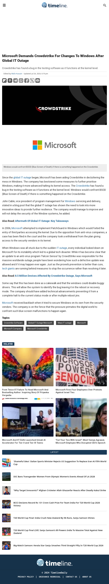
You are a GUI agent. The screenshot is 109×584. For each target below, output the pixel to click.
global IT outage (22, 177)
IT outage (61, 247)
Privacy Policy (26, 576)
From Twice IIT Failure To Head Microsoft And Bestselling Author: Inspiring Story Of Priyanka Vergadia (25, 392)
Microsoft (17, 228)
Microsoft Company (13, 329)
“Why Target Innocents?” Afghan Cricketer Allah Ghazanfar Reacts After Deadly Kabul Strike (59, 490)
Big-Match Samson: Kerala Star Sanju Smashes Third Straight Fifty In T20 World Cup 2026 (58, 545)
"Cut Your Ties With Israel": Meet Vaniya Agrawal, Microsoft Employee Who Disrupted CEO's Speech (80, 441)
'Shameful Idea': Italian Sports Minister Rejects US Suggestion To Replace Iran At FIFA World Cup (59, 463)
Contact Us (71, 576)
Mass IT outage (65, 323)
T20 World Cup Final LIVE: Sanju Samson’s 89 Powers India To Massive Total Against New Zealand (58, 531)
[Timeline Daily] (54, 562)
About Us (86, 576)
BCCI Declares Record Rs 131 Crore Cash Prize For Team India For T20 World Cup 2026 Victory (56, 504)
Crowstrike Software (13, 323)
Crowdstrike (83, 185)
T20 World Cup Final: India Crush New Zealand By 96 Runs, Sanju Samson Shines (54, 518)
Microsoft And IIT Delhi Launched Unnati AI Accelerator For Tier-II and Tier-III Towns (24, 441)
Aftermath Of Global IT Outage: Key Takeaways (42, 220)
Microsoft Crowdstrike (37, 329)
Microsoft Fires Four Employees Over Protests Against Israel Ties (79, 391)
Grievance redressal (49, 576)
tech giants (8, 268)
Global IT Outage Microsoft (40, 323)
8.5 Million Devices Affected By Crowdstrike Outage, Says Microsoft (53, 275)
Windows (70, 201)
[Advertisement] (54, 30)
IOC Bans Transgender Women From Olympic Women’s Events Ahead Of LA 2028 (54, 476)
